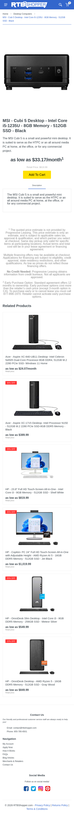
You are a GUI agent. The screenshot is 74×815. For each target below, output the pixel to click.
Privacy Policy (42, 805)
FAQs (5, 754)
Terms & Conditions (36, 809)
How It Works (9, 751)
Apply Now (8, 747)
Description (37, 185)
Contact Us (8, 765)
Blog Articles (8, 758)
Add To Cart (37, 174)
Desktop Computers (22, 14)
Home (5, 14)
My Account (8, 744)
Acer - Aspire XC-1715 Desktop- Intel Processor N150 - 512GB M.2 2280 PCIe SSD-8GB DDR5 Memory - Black (36, 426)
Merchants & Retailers (13, 761)
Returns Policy (60, 805)
